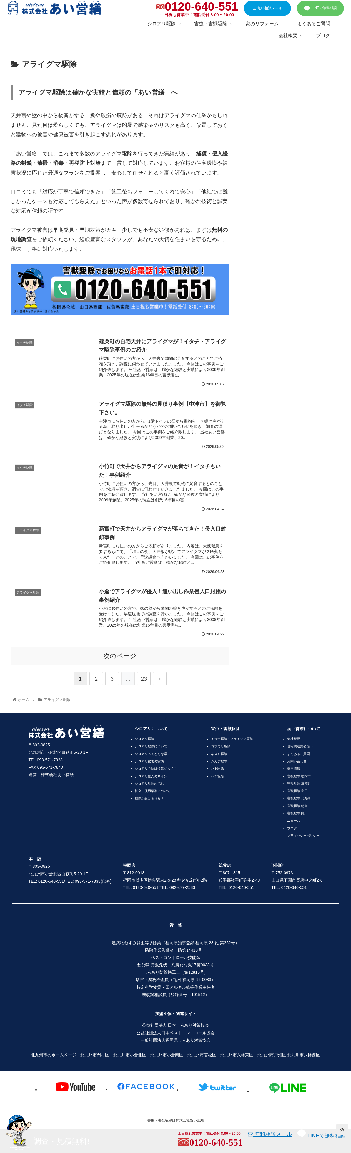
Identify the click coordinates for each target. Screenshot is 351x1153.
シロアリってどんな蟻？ (152, 754)
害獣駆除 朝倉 (297, 806)
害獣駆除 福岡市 (299, 776)
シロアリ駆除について (151, 746)
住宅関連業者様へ (300, 746)
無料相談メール (267, 8)
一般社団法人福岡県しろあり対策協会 (176, 1040)
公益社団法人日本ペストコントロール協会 (176, 1033)
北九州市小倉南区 (166, 1055)
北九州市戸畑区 (271, 1055)
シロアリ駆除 (144, 738)
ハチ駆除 (217, 776)
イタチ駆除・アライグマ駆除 (232, 738)
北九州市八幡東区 (236, 1055)
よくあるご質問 (298, 754)
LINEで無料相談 (320, 8)
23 (144, 679)
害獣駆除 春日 (297, 791)
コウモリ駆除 (220, 746)
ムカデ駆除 (219, 761)
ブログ (292, 828)
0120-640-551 (201, 6)
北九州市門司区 (94, 1055)
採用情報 (293, 768)
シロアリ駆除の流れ (149, 783)
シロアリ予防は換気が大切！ (156, 768)
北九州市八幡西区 (303, 1055)
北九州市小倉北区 (129, 1055)
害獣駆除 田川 (297, 813)
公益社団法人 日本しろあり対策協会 (175, 1025)
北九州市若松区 (201, 1055)
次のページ (120, 656)
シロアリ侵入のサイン (151, 776)
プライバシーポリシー (303, 835)
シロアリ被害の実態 (149, 761)
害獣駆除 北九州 (299, 798)
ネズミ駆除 (219, 754)
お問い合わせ (297, 761)
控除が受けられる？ (149, 798)
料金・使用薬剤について (152, 791)
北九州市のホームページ (53, 1055)
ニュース (293, 820)
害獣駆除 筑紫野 (299, 783)
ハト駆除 (217, 768)
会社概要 (293, 738)
